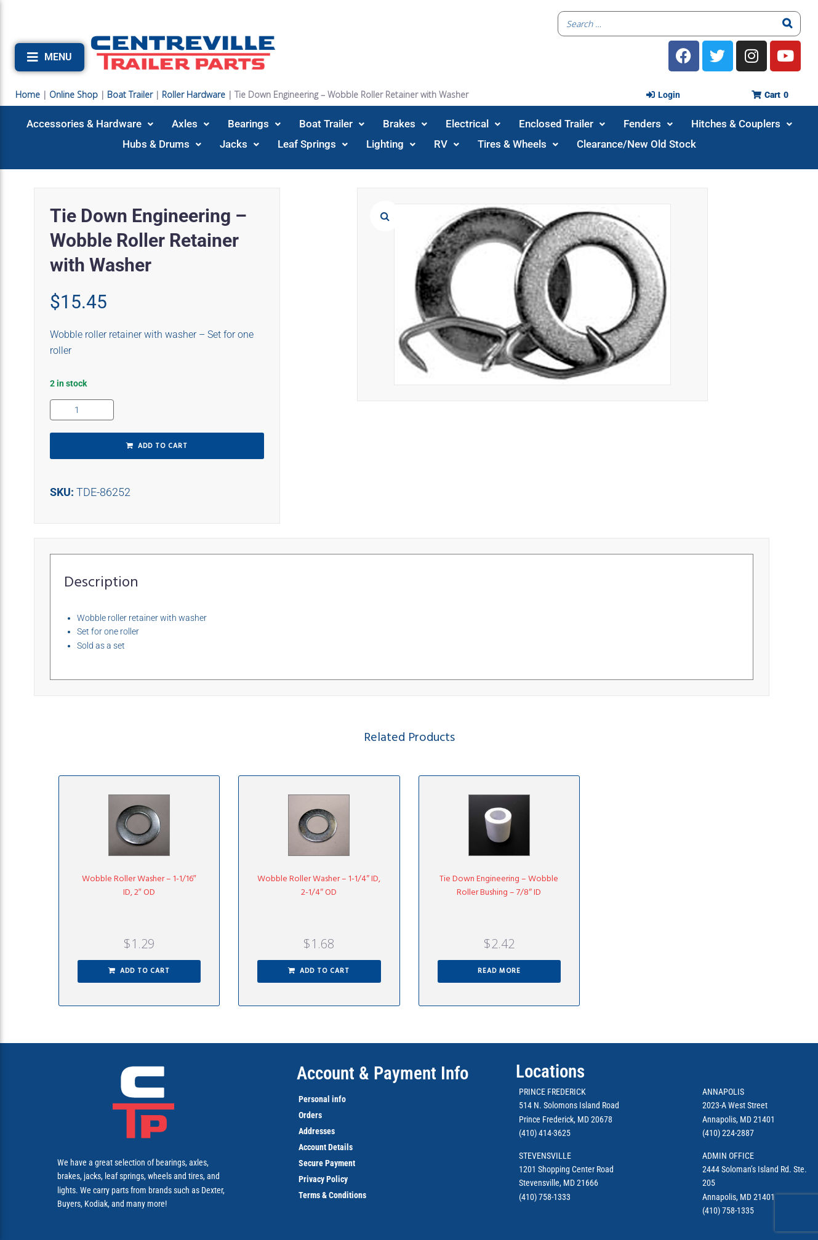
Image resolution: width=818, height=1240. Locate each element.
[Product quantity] (82, 409)
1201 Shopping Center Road (566, 1169)
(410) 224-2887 (728, 1133)
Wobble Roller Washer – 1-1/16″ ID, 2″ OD (139, 886)
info (338, 1099)
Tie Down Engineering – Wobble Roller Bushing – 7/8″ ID (498, 886)
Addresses (317, 1131)
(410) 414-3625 (545, 1133)
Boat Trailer (130, 94)
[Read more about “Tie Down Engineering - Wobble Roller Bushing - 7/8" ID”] (499, 971)
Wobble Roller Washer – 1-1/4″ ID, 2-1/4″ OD (318, 886)
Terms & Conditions (332, 1195)
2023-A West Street (735, 1105)
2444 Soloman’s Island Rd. (747, 1169)
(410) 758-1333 (545, 1197)
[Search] (788, 24)
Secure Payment (327, 1163)
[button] (49, 57)
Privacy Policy (323, 1179)
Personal (314, 1099)
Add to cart (163, 446)
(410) (711, 1210)
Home (27, 94)
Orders (310, 1115)
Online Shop (73, 94)
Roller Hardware (193, 94)
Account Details (326, 1147)
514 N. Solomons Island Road (569, 1105)
